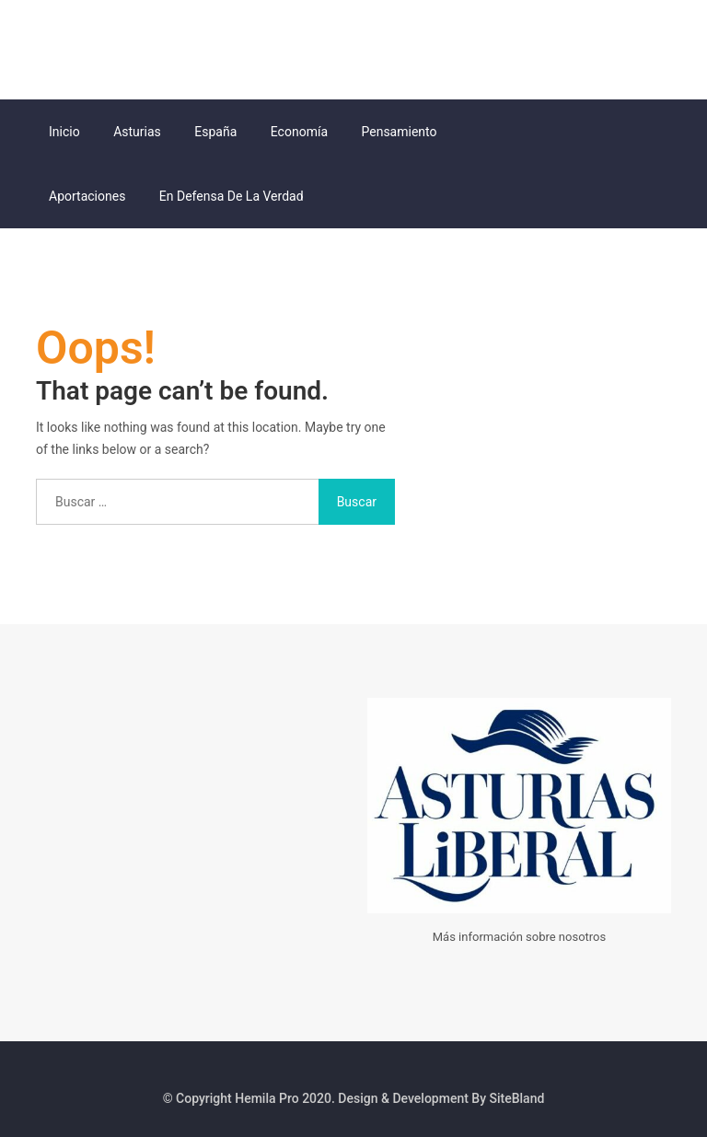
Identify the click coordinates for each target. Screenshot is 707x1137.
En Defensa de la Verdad (231, 196)
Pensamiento (399, 131)
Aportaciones (87, 196)
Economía (299, 131)
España (215, 131)
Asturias (137, 131)
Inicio (64, 131)
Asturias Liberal (87, 56)
